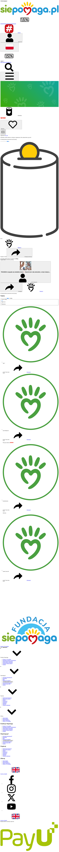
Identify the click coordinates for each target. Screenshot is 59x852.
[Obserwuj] (11, 124)
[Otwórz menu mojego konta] (11, 37)
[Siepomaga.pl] (29, 14)
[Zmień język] (9, 47)
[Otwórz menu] (9, 76)
